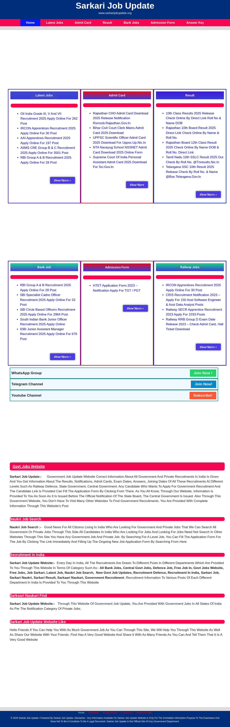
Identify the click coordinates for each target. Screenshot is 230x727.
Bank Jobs (131, 22)
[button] (44, 95)
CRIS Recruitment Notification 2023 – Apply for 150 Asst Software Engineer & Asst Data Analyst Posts (193, 299)
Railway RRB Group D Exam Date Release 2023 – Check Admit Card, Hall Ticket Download (194, 324)
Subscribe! (202, 395)
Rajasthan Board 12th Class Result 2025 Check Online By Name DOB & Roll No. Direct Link (192, 147)
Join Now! (203, 384)
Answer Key (195, 22)
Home (30, 22)
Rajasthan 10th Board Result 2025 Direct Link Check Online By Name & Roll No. (192, 132)
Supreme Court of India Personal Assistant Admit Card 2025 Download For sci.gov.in (120, 162)
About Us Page (144, 712)
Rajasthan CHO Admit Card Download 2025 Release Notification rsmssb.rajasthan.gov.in (120, 118)
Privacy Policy (110, 712)
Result (107, 22)
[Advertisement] (117, 60)
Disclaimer (93, 712)
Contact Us (126, 712)
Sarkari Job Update (115, 6)
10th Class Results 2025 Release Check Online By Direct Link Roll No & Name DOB (193, 118)
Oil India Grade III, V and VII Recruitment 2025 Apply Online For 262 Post (49, 118)
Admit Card (83, 22)
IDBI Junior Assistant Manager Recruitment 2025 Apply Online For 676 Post (48, 334)
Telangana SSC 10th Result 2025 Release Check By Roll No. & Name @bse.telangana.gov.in (192, 171)
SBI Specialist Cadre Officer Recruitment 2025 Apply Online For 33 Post (47, 299)
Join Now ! (203, 373)
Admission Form (163, 22)
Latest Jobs (54, 22)
